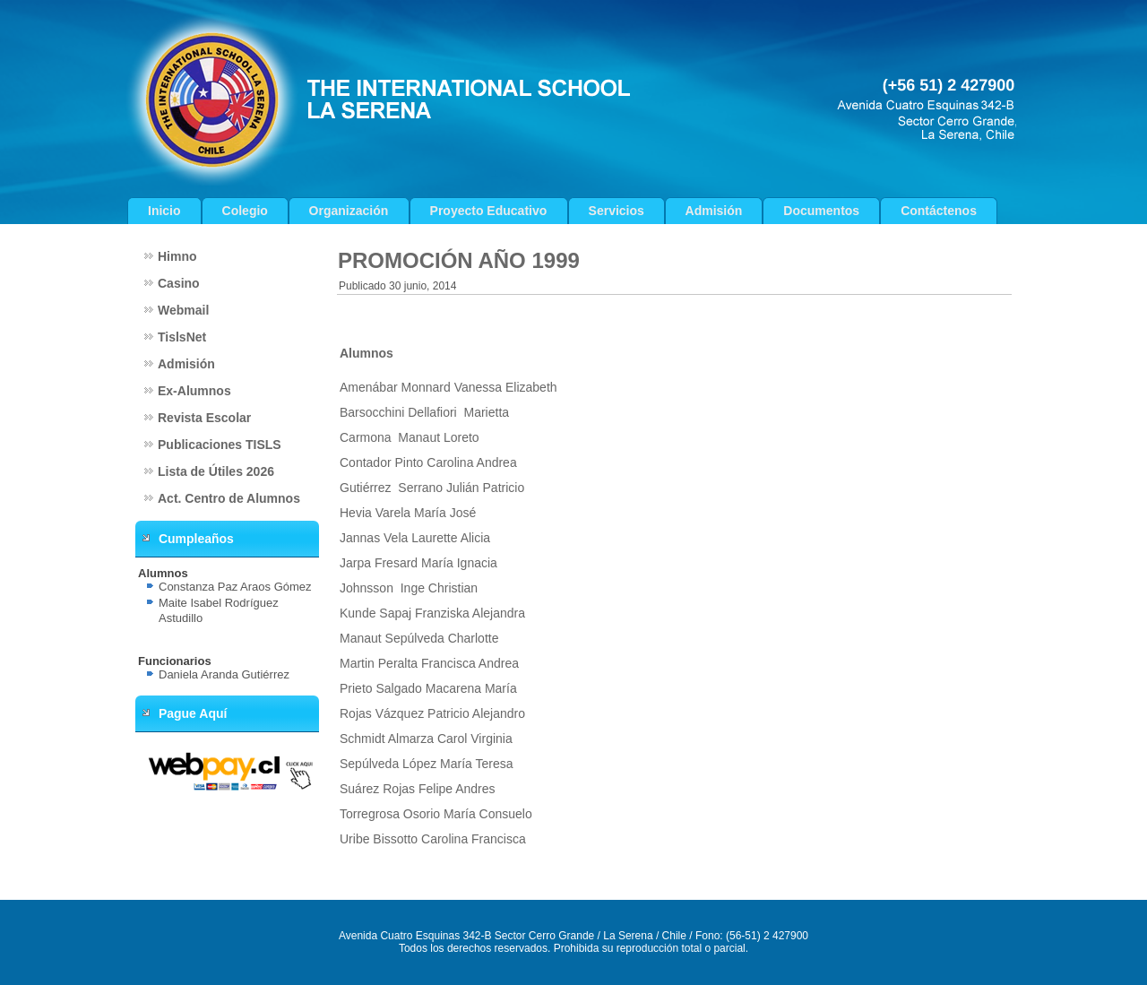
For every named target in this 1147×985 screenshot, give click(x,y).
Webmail (183, 310)
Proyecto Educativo (489, 210)
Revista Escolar (204, 417)
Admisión (714, 210)
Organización (349, 210)
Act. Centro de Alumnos (229, 498)
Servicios (616, 210)
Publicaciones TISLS (219, 444)
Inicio (164, 210)
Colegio (245, 210)
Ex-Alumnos (194, 391)
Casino (179, 283)
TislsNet (182, 337)
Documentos (821, 210)
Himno (177, 256)
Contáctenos (939, 210)
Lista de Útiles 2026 (216, 471)
